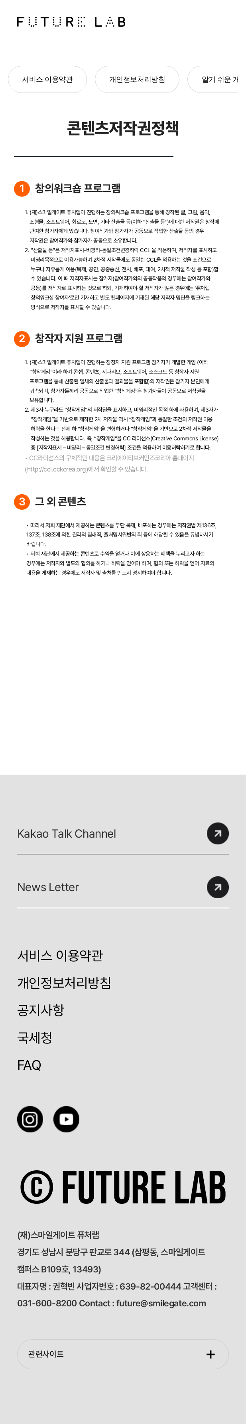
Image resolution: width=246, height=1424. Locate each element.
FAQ (29, 1065)
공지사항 (40, 1010)
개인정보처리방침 (137, 79)
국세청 (35, 1038)
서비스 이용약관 (47, 79)
